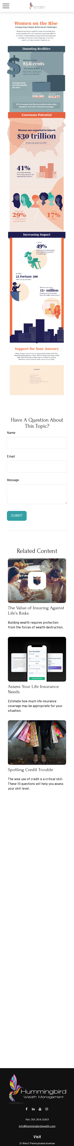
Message (13, 480)
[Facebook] (26, 1109)
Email (11, 457)
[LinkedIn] (33, 1109)
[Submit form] (17, 516)
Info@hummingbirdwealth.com (37, 1126)
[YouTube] (40, 1109)
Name (11, 433)
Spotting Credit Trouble (30, 769)
